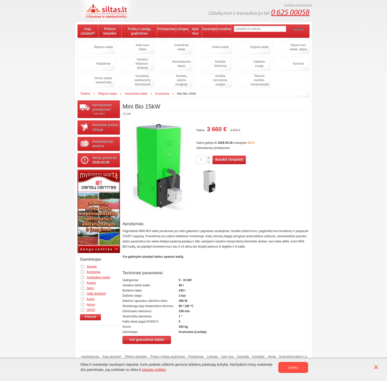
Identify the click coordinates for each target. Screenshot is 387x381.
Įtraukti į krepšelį (229, 160)
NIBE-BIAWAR (96, 293)
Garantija (209, 29)
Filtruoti (90, 317)
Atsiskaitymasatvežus (103, 144)
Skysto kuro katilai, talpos (298, 47)
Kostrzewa (162, 93)
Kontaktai (224, 29)
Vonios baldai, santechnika (103, 80)
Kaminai (298, 63)
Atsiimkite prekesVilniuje (105, 127)
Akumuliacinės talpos (181, 64)
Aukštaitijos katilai (98, 277)
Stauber (92, 266)
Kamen (91, 283)
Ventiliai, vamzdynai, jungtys (220, 80)
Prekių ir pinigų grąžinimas (139, 31)
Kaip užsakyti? (87, 31)
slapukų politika (154, 370)
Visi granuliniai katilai (146, 340)
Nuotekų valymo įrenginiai (181, 80)
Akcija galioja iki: (105, 160)
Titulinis (85, 93)
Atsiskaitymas (90, 356)
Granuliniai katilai (181, 47)
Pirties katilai (220, 47)
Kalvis (91, 299)
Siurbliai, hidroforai (220, 64)
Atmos (91, 304)
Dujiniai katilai (259, 47)
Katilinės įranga (259, 64)
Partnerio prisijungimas (298, 4)
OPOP (91, 310)
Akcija (272, 356)
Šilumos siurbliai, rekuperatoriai (259, 80)
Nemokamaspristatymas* (106, 109)
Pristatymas (166, 29)
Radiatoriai (103, 63)
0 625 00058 (290, 12)
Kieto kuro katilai (142, 47)
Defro (90, 288)
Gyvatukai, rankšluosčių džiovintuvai (142, 80)
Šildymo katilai (103, 47)
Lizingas (182, 29)
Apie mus (195, 31)
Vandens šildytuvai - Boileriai (142, 64)
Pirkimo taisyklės (109, 31)
